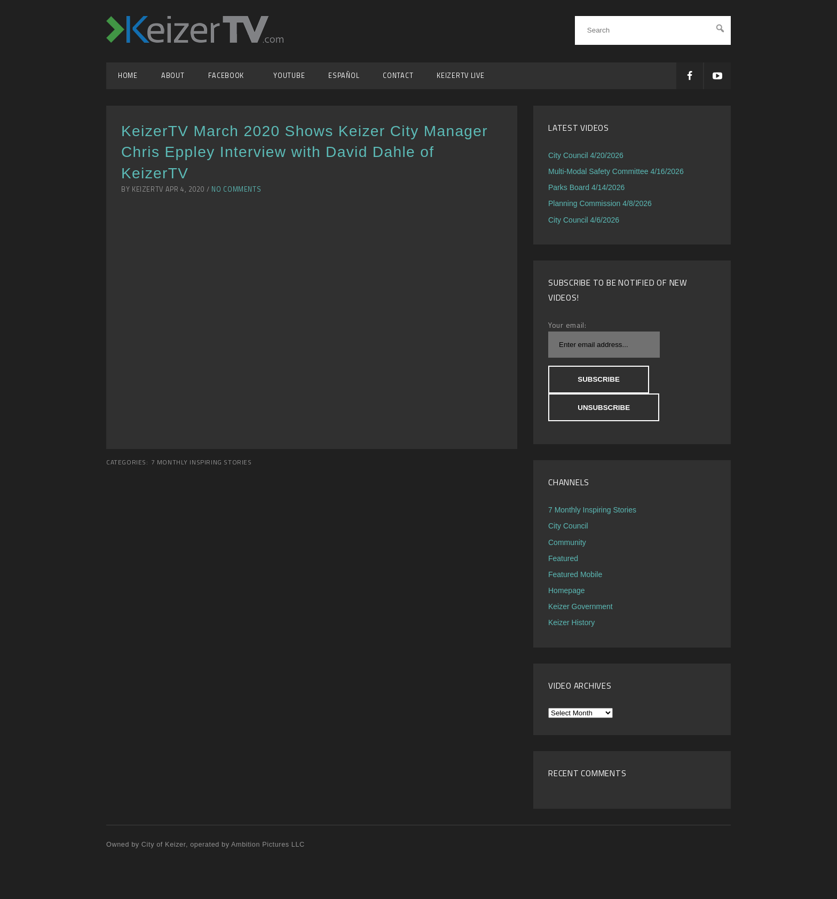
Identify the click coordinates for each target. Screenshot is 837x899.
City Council (568, 526)
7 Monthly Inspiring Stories (201, 462)
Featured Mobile (575, 574)
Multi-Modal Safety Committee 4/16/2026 (616, 171)
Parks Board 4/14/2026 (586, 187)
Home (128, 75)
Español (343, 75)
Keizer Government (580, 606)
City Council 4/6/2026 (583, 220)
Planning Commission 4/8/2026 (600, 203)
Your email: (567, 324)
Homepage (566, 590)
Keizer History (571, 622)
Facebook (229, 75)
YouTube (289, 75)
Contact (398, 75)
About (173, 75)
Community (567, 542)
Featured (563, 558)
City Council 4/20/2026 (585, 155)
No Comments (236, 189)
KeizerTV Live (460, 75)
